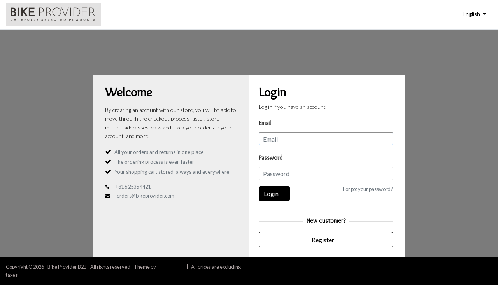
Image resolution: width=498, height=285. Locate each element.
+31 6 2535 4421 (133, 187)
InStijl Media (170, 267)
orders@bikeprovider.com (145, 195)
